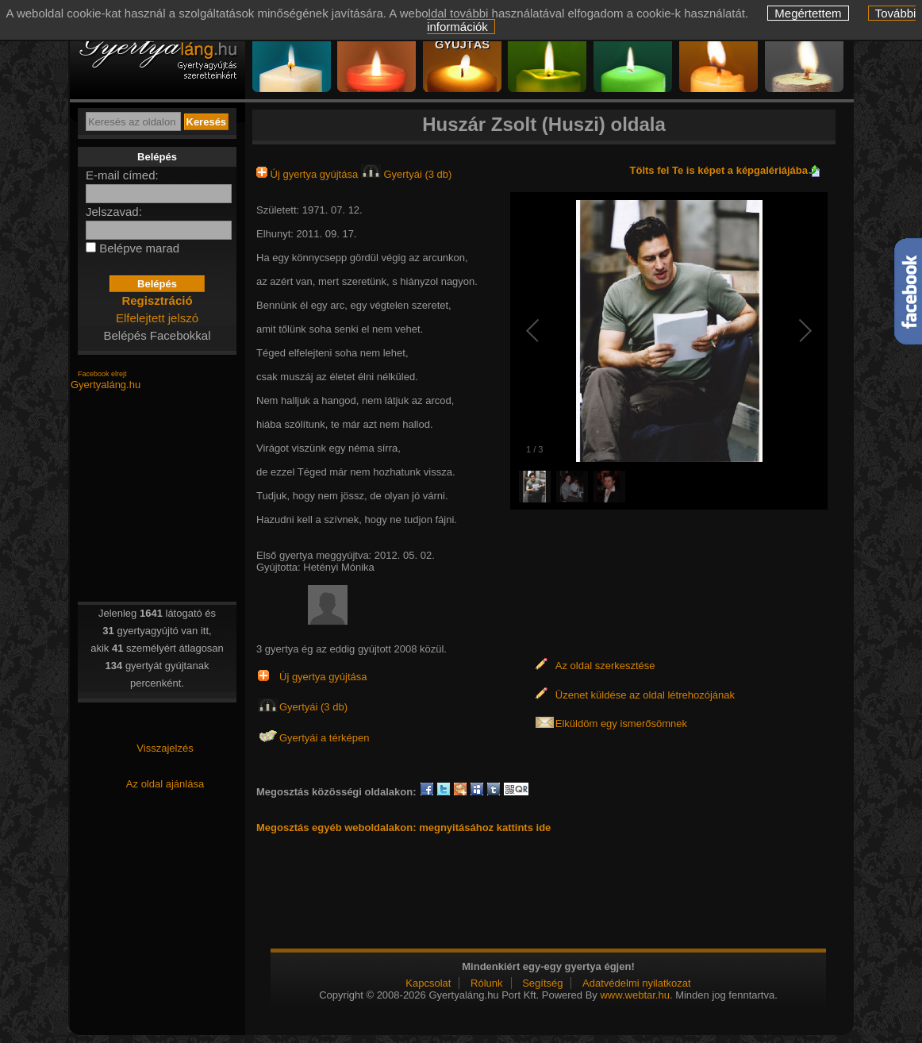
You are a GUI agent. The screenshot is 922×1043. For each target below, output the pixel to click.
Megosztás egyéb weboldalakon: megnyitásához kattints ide (403, 827)
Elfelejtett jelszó (157, 318)
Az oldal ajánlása (165, 784)
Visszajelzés (164, 748)
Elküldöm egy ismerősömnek (621, 723)
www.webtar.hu (634, 995)
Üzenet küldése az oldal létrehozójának (645, 695)
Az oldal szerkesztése (605, 666)
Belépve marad (139, 248)
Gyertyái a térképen (324, 738)
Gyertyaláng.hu (105, 385)
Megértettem (807, 13)
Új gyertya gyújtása (308, 174)
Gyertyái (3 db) (406, 174)
